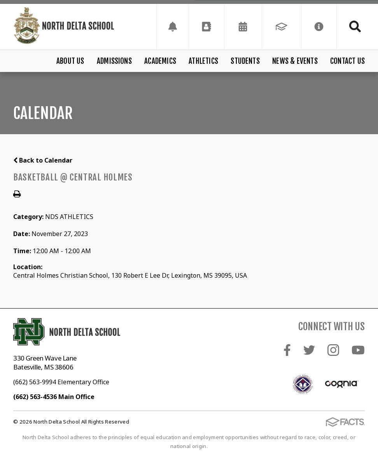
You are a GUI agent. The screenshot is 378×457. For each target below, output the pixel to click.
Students (245, 61)
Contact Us (347, 61)
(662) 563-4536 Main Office (53, 396)
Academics (160, 61)
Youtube (358, 350)
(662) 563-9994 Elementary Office (61, 382)
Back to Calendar (42, 160)
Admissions (114, 61)
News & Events (294, 61)
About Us (70, 61)
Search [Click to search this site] (355, 26)
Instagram (333, 350)
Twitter (309, 350)
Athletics (203, 61)
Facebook (287, 350)
